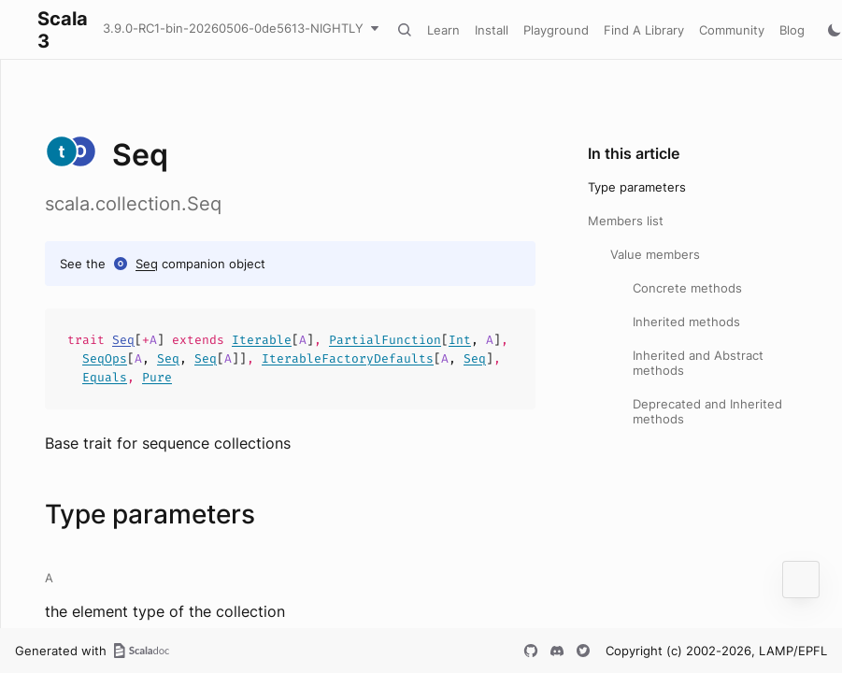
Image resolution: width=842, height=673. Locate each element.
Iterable (262, 340)
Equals (104, 377)
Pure (157, 377)
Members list (626, 220)
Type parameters (637, 186)
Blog (792, 29)
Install (491, 29)
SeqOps (104, 358)
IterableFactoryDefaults (348, 358)
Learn (443, 29)
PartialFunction (385, 340)
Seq (147, 263)
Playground (556, 29)
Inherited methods (686, 321)
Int (460, 340)
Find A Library (644, 29)
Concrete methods (687, 287)
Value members (655, 254)
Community (731, 29)
